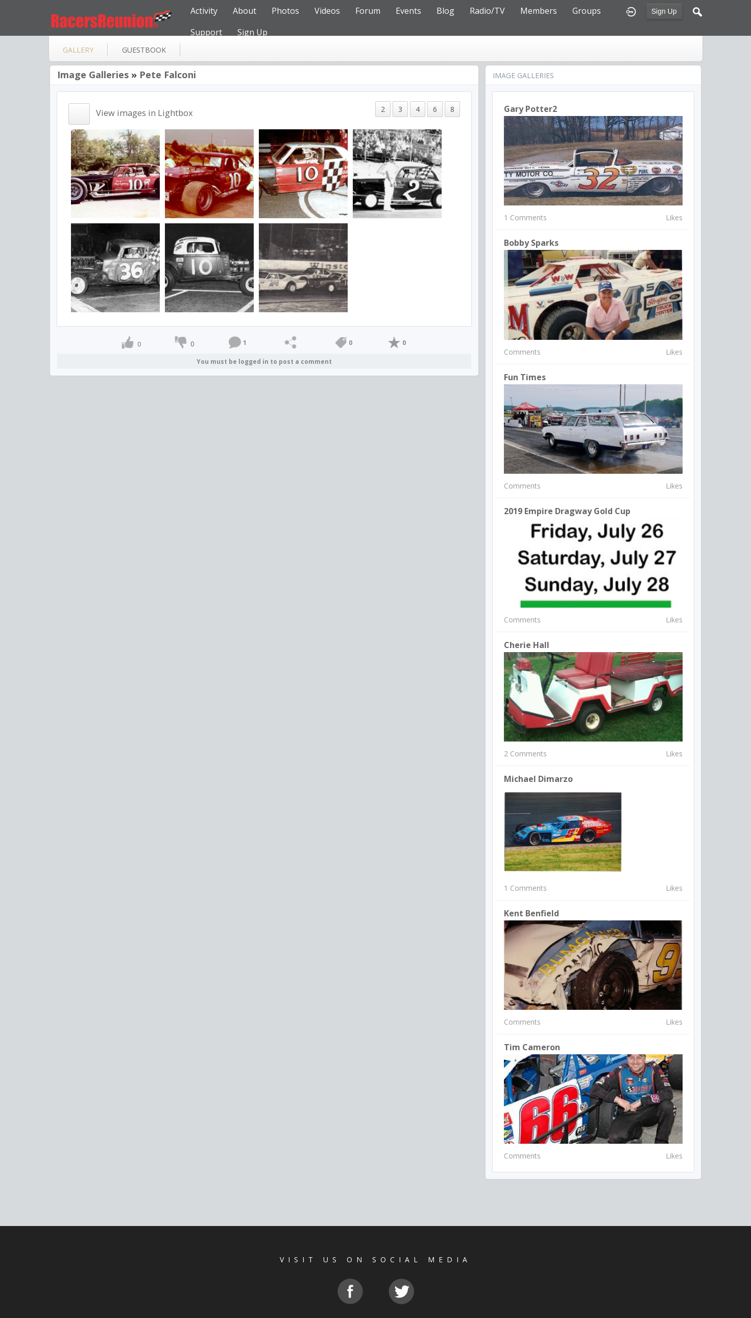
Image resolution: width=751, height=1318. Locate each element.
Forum (367, 10)
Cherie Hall (526, 645)
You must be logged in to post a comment (264, 361)
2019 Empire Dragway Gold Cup (567, 511)
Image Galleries (93, 74)
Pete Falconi (167, 74)
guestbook (144, 50)
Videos (327, 10)
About (244, 10)
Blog (445, 10)
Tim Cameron (532, 1047)
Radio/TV (487, 10)
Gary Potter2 (530, 108)
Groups (586, 10)
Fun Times (525, 377)
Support (206, 32)
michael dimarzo (538, 778)
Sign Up (664, 11)
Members (538, 10)
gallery (78, 50)
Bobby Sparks (531, 242)
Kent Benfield (531, 913)
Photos (285, 10)
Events (408, 10)
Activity (203, 10)
